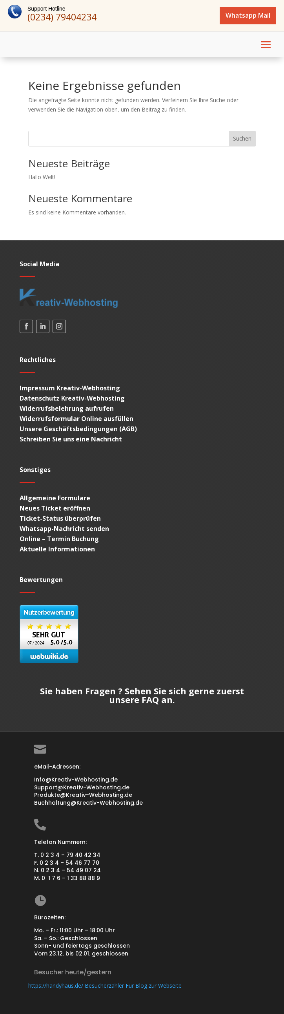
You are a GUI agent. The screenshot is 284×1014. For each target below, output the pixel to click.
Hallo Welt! (41, 177)
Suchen (242, 138)
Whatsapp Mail (248, 15)
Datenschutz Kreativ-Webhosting (72, 398)
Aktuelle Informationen (57, 549)
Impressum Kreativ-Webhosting (70, 388)
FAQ (150, 699)
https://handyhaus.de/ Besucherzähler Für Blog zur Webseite (105, 985)
